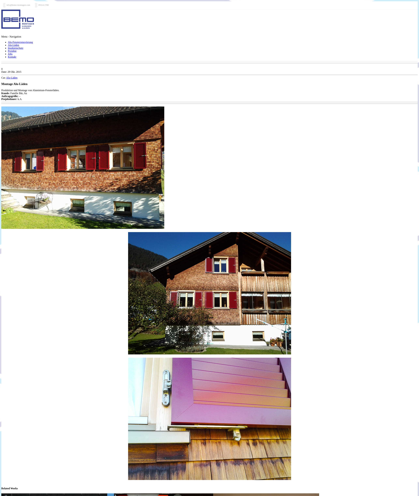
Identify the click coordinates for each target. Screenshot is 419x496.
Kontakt (12, 56)
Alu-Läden (13, 45)
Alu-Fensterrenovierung (20, 42)
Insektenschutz (15, 48)
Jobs (10, 54)
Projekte (12, 51)
